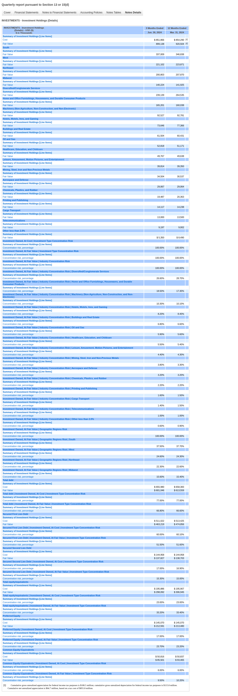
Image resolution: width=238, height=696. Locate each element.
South (6, 47)
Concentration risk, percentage (18, 247)
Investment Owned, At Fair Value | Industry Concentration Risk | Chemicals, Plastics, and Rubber (55, 378)
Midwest (7, 78)
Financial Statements (26, 12)
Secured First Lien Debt (15, 514)
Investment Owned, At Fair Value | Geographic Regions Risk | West (38, 449)
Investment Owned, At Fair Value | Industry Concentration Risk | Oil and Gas (43, 327)
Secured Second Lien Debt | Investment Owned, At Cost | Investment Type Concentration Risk (53, 561)
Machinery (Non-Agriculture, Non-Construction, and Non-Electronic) (39, 108)
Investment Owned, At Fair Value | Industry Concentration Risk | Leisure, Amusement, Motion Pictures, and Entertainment (68, 348)
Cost (5, 39)
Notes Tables (113, 12)
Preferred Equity (11, 616)
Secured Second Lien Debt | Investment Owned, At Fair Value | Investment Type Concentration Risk (56, 571)
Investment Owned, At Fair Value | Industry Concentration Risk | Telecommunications (48, 409)
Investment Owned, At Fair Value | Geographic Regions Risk (35, 429)
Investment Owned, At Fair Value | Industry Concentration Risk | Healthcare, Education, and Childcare (57, 337)
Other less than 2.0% (14, 230)
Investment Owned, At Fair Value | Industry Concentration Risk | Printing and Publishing (50, 388)
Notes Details (133, 12)
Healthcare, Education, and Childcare (23, 149)
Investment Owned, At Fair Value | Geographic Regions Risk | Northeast (41, 459)
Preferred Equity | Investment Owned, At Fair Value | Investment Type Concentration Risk (50, 639)
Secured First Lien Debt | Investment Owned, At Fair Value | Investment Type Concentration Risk (54, 538)
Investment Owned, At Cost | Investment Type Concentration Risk (38, 241)
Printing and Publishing (15, 200)
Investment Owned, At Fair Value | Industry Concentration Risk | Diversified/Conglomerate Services (56, 271)
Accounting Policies (91, 12)
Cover (7, 12)
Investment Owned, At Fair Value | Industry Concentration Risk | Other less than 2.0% (48, 419)
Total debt (8, 480)
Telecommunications (14, 220)
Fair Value (8, 43)
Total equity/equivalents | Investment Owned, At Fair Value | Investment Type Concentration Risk (54, 605)
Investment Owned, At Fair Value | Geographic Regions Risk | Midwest (40, 470)
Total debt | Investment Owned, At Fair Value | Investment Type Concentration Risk (47, 504)
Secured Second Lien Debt (17, 548)
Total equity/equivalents (15, 582)
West (5, 57)
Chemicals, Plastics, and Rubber (20, 190)
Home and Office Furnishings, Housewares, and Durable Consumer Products (44, 98)
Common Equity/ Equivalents (18, 649)
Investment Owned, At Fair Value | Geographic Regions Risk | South (39, 439)
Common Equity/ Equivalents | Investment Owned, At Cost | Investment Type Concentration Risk (54, 663)
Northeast (8, 68)
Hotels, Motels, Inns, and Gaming (20, 118)
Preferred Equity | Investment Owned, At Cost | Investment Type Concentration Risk (47, 629)
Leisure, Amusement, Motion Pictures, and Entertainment (33, 159)
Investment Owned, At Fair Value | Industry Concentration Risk (36, 261)
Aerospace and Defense (15, 180)
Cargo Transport (11, 210)
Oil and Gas (9, 139)
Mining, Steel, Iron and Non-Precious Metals (26, 169)
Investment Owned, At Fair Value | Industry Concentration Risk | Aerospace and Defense (50, 368)
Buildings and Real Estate (17, 129)
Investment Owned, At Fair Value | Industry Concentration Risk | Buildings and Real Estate (51, 317)
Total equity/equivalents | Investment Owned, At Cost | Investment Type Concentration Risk (51, 595)
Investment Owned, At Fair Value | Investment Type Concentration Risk (41, 251)
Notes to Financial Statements (59, 12)
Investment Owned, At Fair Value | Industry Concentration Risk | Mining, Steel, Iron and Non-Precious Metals (61, 358)
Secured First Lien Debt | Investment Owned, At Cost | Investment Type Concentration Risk (51, 527)
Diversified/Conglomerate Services (21, 88)
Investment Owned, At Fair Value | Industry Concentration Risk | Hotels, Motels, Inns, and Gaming (55, 307)
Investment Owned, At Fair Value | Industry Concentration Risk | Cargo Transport (46, 398)
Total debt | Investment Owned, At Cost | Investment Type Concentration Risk (44, 493)
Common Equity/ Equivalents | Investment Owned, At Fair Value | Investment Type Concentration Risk (57, 673)
